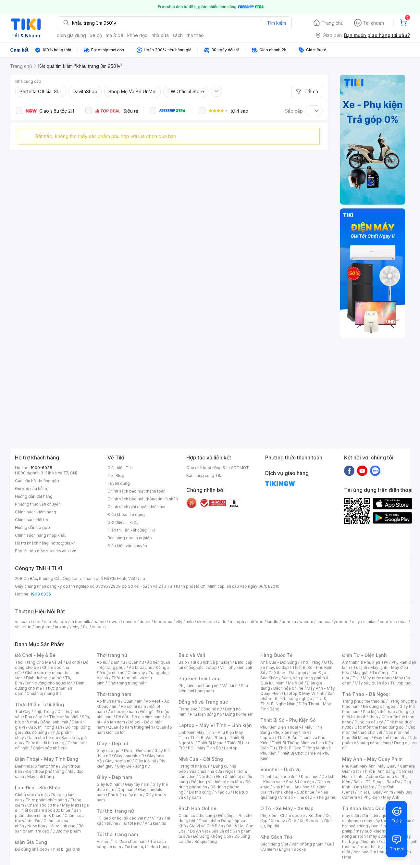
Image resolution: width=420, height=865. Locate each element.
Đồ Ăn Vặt (199, 831)
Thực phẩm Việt (64, 716)
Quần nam (132, 701)
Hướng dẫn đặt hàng (34, 496)
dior (37, 621)
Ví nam (103, 841)
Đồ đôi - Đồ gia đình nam (139, 716)
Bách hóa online (288, 688)
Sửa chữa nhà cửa (205, 771)
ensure (129, 621)
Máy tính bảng (40, 776)
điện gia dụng (71, 35)
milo (190, 621)
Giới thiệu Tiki (120, 467)
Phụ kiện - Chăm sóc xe (282, 815)
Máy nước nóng (377, 677)
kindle (272, 621)
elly (179, 621)
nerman (289, 621)
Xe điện (315, 815)
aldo (222, 621)
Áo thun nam (108, 701)
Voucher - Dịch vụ (280, 769)
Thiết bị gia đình (65, 849)
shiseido (23, 626)
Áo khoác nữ (140, 667)
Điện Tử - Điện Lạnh (364, 655)
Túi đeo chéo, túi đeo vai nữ (123, 818)
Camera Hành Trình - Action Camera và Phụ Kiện (378, 776)
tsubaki (99, 626)
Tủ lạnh (360, 667)
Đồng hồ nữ (211, 709)
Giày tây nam (137, 784)
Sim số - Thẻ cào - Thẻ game (308, 797)
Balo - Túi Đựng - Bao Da (376, 781)
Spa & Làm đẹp (300, 781)
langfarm (43, 626)
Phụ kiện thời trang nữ (198, 685)
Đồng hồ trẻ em (239, 714)
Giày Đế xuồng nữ (133, 766)
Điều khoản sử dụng (126, 514)
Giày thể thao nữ (389, 737)
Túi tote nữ (131, 823)
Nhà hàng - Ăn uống (291, 786)
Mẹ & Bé (295, 683)
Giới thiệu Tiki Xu (123, 522)
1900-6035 (41, 467)
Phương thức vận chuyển (38, 504)
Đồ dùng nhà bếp (31, 849)
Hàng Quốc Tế (276, 655)
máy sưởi (350, 815)
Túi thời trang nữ (115, 811)
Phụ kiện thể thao (379, 711)
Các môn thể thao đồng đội (379, 727)
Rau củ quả (35, 716)
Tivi (356, 677)
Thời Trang (310, 662)
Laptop (231, 748)
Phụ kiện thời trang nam (213, 688)
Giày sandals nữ (129, 755)
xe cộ (96, 35)
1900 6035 (41, 594)
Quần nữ (136, 662)
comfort (387, 621)
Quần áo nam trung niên (130, 727)
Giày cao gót (109, 750)
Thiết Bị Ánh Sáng (378, 771)
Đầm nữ (118, 662)
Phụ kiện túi (155, 823)
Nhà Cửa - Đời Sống (201, 759)
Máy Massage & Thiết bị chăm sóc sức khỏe (52, 808)
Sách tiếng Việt (274, 844)
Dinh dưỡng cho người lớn (49, 683)
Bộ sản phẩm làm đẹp (49, 828)
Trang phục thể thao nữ (363, 701)
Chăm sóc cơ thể (43, 805)
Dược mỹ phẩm (67, 831)
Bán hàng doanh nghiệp (129, 537)
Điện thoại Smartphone (36, 766)
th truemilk (80, 621)
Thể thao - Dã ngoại (287, 672)
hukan (60, 626)
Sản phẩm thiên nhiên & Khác (48, 813)
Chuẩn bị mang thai (45, 693)
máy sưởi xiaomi (384, 836)
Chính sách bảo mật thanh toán (136, 491)
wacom (306, 621)
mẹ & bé (114, 35)
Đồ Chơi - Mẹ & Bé (35, 655)
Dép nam (126, 789)
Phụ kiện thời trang (200, 678)
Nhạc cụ (222, 792)
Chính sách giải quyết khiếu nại (136, 506)
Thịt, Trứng (44, 711)
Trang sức (188, 709)
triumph (237, 621)
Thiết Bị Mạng (211, 742)
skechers (206, 621)
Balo (183, 662)
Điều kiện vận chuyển (127, 545)
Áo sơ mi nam (133, 706)
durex (145, 621)
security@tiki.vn (61, 550)
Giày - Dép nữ (112, 743)
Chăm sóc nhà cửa (50, 748)
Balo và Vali (192, 655)
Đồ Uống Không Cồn (212, 836)
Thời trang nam (114, 694)
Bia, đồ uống (35, 732)
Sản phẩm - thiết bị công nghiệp (297, 696)
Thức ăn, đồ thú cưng (44, 742)
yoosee (341, 621)
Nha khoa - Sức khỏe (295, 792)
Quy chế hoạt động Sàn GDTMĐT (217, 467)
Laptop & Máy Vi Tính (304, 693)
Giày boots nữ (118, 760)
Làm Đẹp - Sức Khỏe (37, 787)
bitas (403, 621)
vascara (22, 621)
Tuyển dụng (118, 483)
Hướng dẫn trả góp (32, 527)
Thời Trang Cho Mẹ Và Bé (39, 662)
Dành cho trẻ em (42, 737)
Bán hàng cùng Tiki (204, 475)
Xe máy (278, 820)
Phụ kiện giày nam (125, 794)
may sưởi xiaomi (371, 831)
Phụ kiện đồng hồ (206, 714)
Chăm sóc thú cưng (197, 815)
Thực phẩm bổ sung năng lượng (379, 740)
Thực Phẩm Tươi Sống (39, 704)
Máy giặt (360, 672)
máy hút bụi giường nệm (376, 839)
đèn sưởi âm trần (368, 851)
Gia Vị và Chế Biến (206, 825)
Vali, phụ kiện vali (236, 667)
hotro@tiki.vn (63, 543)
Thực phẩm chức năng (46, 799)
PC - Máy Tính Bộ (204, 748)
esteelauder (55, 621)
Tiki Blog (115, 475)
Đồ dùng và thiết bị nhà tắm (216, 781)
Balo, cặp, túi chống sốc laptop (216, 665)
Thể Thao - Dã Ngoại (366, 694)
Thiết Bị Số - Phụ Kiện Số (287, 720)
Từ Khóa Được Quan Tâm (370, 808)
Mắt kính (230, 685)
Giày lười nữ (145, 760)
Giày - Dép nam (114, 777)
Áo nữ (102, 662)
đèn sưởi (370, 815)
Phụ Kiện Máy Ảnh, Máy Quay (369, 766)
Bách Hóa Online (197, 808)
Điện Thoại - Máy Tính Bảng (46, 759)
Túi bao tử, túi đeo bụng (146, 846)
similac (370, 621)
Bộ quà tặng (205, 841)
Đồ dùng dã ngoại (379, 706)
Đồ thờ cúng (200, 792)
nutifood (255, 621)
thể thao (195, 35)
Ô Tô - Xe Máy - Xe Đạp (287, 808)
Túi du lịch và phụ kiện (211, 662)
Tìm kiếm (276, 23)
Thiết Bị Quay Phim (375, 792)
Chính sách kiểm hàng (35, 511)
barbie (99, 621)
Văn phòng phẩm (307, 844)
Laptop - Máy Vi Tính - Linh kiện (215, 725)
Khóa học (309, 776)
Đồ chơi (73, 662)
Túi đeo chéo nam (130, 841)
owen (114, 621)
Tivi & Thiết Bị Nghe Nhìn (293, 701)
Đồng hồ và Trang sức (203, 702)
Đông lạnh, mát (54, 722)
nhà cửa (160, 35)
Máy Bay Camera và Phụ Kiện (377, 795)
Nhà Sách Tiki (276, 837)
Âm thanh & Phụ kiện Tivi (365, 662)
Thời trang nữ (112, 655)
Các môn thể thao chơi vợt (378, 730)
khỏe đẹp (137, 35)
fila (86, 626)
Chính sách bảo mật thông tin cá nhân (142, 498)
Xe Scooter (310, 820)
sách (178, 35)
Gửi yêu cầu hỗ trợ (31, 488)
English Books (292, 849)
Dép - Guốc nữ (137, 750)
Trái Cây (23, 711)
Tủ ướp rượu (401, 683)
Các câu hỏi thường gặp (37, 480)
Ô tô (292, 820)
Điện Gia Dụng (31, 842)
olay (356, 621)
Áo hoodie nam (122, 711)
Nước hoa (36, 825)
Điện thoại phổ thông (44, 771)
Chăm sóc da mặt (31, 794)
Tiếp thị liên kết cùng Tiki (131, 530)
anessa (323, 621)
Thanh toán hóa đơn (279, 776)
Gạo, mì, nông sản (45, 727)
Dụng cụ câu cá (368, 722)
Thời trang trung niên (127, 683)
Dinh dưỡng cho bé (44, 677)
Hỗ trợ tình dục (61, 825)
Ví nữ (156, 818)
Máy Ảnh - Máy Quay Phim (372, 759)
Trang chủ (332, 23)
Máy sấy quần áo (371, 683)
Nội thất (206, 776)
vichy (74, 626)
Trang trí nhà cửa (194, 766)
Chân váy (136, 672)
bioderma (163, 621)
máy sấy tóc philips (382, 820)
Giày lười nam (109, 784)
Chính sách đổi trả (31, 519)
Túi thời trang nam (117, 834)
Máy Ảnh (391, 797)
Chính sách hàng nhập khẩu (41, 535)
